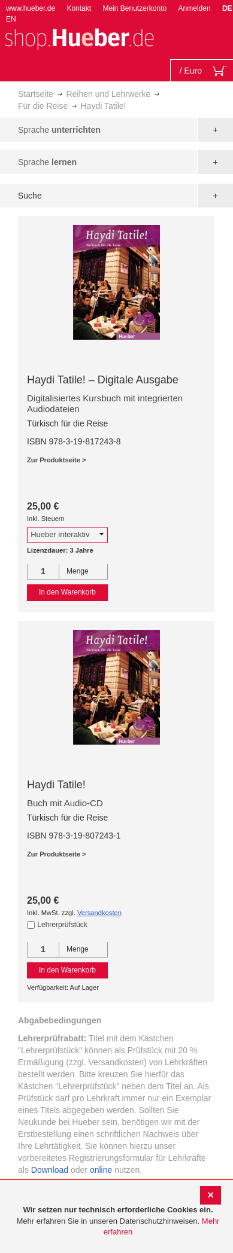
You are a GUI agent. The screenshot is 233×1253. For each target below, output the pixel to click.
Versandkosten (99, 912)
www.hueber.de (30, 8)
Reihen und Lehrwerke (108, 94)
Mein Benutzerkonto (134, 8)
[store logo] (79, 38)
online (101, 1170)
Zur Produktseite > (56, 460)
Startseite (35, 94)
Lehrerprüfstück (62, 924)
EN (11, 19)
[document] (118, 1221)
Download (49, 1170)
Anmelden (194, 8)
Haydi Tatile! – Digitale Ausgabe (102, 380)
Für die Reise (43, 106)
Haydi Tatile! (56, 785)
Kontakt (78, 8)
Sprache (59, 130)
